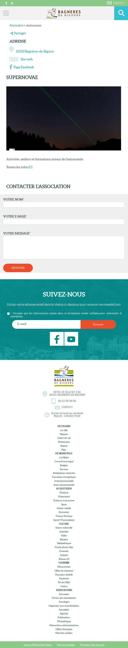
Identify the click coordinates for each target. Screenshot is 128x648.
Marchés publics (63, 633)
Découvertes (63, 566)
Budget (64, 465)
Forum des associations (64, 598)
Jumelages (64, 601)
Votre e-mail (62, 219)
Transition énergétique (64, 477)
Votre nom (62, 202)
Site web (27, 59)
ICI (30, 167)
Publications (64, 617)
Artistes (64, 555)
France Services (64, 516)
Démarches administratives (64, 625)
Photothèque (64, 621)
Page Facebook (24, 67)
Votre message (62, 245)
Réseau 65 (64, 559)
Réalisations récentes (64, 473)
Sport (64, 504)
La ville (64, 430)
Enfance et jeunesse (63, 500)
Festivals (63, 551)
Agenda (64, 613)
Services (64, 469)
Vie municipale (64, 453)
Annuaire (16, 25)
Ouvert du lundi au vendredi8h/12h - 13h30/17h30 (67, 414)
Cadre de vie (64, 438)
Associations (64, 590)
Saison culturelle (63, 527)
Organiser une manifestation (64, 605)
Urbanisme (64, 496)
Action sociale (64, 508)
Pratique (64, 492)
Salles (64, 535)
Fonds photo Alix (64, 547)
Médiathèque (64, 543)
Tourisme (64, 562)
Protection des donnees (92, 644)
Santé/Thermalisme (64, 520)
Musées (64, 539)
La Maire (64, 457)
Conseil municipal (64, 461)
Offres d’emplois (64, 629)
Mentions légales (66, 644)
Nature (64, 445)
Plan (64, 449)
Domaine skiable (64, 574)
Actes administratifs (63, 485)
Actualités (64, 609)
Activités (63, 531)
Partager (20, 33)
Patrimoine (64, 442)
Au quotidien (64, 488)
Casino (63, 586)
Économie (64, 512)
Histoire (64, 434)
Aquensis (64, 578)
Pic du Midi (64, 582)
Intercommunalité (64, 481)
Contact (115, 3)
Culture (64, 523)
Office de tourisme (63, 570)
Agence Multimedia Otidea (38, 644)
